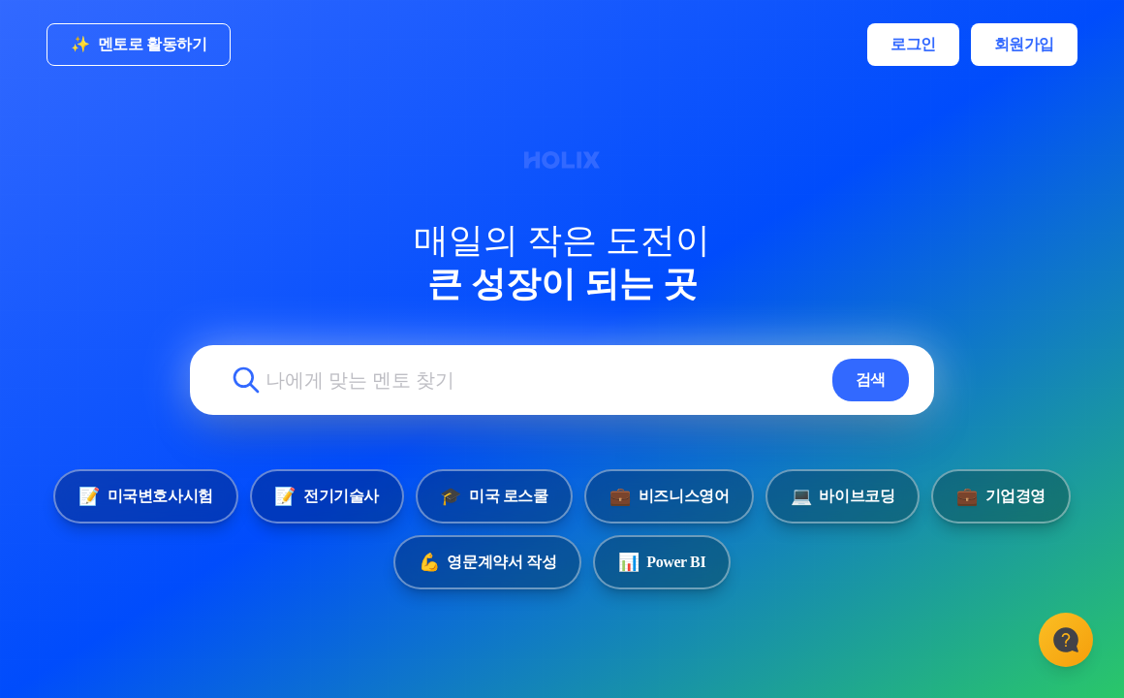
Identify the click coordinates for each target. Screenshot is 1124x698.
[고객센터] (1066, 640)
